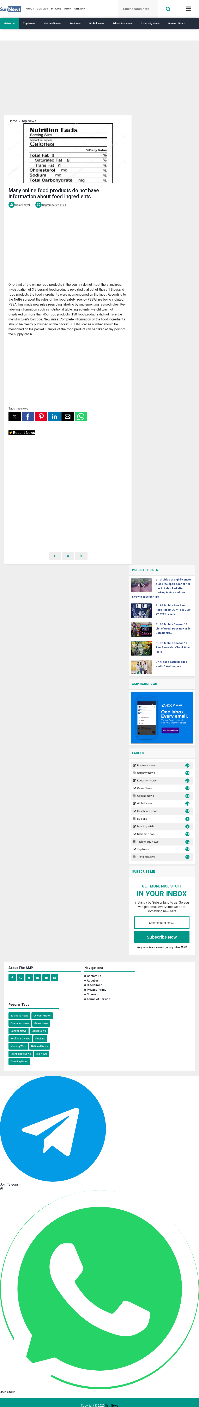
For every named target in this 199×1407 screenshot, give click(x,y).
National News (52, 23)
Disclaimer (94, 979)
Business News (162, 759)
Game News (162, 782)
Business (75, 23)
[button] (14, 416)
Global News (96, 23)
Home (9, 23)
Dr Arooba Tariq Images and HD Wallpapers (171, 658)
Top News (29, 23)
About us (93, 974)
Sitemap (92, 988)
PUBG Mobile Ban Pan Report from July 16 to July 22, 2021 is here (173, 604)
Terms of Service (98, 993)
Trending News (162, 851)
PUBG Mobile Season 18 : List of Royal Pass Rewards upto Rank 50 (173, 622)
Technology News (162, 836)
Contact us (94, 970)
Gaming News (176, 23)
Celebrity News (150, 23)
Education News (123, 23)
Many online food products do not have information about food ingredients (53, 193)
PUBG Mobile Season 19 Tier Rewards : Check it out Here (173, 641)
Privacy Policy (96, 983)
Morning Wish (162, 820)
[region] (99, 81)
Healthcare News (162, 805)
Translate (10, 34)
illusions (162, 813)
